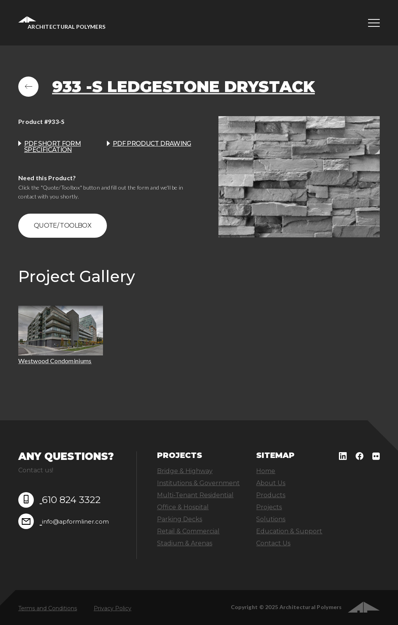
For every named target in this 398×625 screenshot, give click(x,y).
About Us (270, 483)
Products (270, 495)
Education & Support (289, 531)
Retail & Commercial (188, 531)
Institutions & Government (198, 483)
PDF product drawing (152, 143)
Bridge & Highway (185, 471)
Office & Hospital (183, 507)
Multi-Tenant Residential (195, 495)
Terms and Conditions (47, 608)
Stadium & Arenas (184, 543)
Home (265, 471)
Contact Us (273, 543)
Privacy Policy (112, 608)
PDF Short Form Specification (52, 146)
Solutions (270, 519)
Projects (269, 507)
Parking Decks (179, 519)
